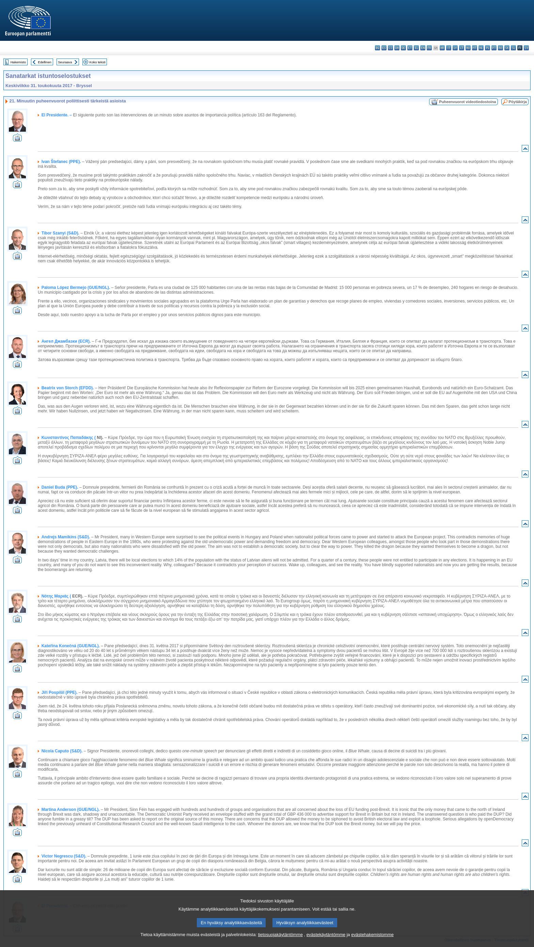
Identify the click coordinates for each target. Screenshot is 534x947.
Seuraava (65, 62)
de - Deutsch (403, 47)
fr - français (429, 47)
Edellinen (44, 62)
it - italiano (448, 47)
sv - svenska (526, 47)
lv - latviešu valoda (455, 47)
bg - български (377, 47)
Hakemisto (18, 62)
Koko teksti (98, 62)
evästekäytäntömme (326, 942)
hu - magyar (468, 47)
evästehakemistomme (372, 942)
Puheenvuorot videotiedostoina (467, 102)
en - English (422, 47)
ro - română (500, 47)
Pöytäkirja (518, 102)
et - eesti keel (409, 47)
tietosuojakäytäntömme (280, 942)
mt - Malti (474, 47)
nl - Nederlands (481, 47)
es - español (384, 47)
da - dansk (396, 47)
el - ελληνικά (416, 47)
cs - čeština (390, 47)
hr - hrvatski (442, 47)
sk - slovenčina (506, 47)
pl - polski (487, 47)
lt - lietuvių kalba (461, 47)
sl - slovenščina (513, 47)
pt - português (494, 47)
